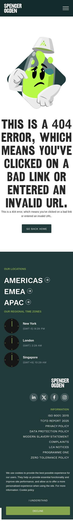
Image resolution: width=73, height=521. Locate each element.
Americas (26, 280)
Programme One (56, 452)
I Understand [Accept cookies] (38, 500)
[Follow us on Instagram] (64, 397)
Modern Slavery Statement (46, 436)
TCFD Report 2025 (54, 421)
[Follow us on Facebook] (54, 397)
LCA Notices (59, 447)
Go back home (36, 228)
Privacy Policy (57, 426)
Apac (17, 302)
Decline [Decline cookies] (38, 511)
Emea (18, 291)
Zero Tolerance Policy (50, 457)
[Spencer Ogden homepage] (13, 8)
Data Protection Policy (49, 431)
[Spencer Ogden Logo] (60, 382)
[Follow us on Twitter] (44, 397)
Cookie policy (27, 490)
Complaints (59, 442)
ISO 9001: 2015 (58, 415)
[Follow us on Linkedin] (33, 397)
